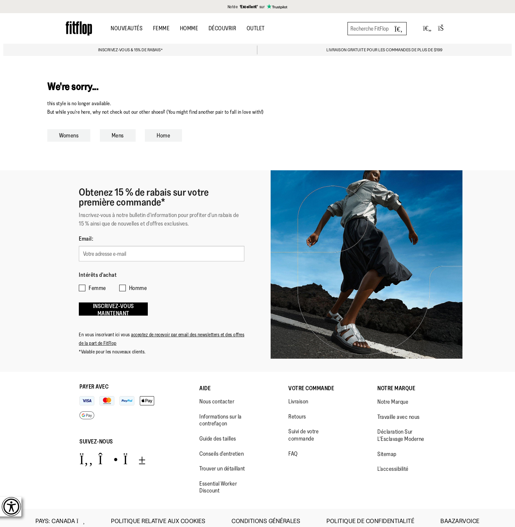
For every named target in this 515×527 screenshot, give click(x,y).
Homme (189, 28)
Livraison (298, 394)
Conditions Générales (266, 514)
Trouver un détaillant (222, 462)
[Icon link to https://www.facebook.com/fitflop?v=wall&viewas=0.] (86, 453)
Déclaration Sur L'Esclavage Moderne (400, 429)
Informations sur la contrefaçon (220, 413)
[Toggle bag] (443, 28)
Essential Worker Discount (218, 480)
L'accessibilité (393, 462)
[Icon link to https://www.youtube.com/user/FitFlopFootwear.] (134, 453)
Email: (86, 238)
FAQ (293, 447)
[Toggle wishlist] (427, 28)
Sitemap (386, 447)
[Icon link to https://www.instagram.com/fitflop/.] (108, 453)
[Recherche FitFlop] (377, 28)
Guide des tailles (217, 432)
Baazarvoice (460, 514)
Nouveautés (127, 28)
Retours (297, 410)
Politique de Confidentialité (370, 514)
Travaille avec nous (398, 410)
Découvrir (222, 28)
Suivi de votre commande (303, 428)
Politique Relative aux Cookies (158, 514)
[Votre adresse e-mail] (161, 252)
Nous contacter (216, 394)
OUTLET (256, 28)
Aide (205, 381)
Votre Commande (311, 381)
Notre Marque (396, 381)
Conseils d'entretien (221, 447)
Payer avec (93, 380)
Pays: (60, 514)
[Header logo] (79, 28)
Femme (161, 28)
